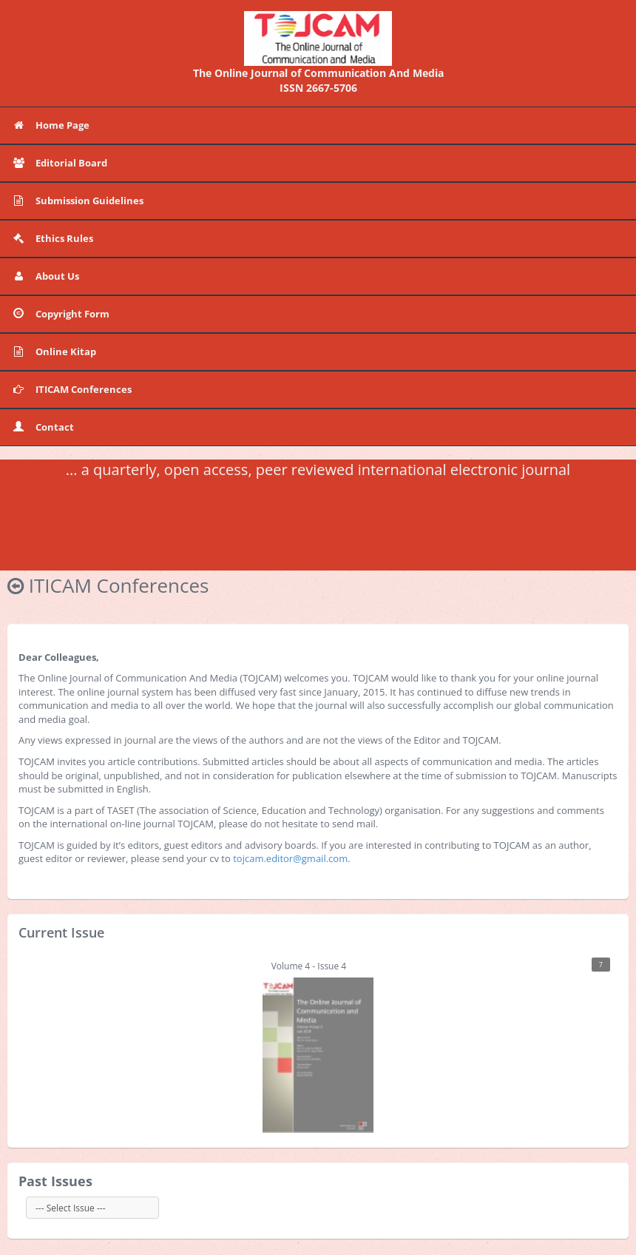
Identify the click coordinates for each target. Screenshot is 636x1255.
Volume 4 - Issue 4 (436, 1045)
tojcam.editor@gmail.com (290, 858)
